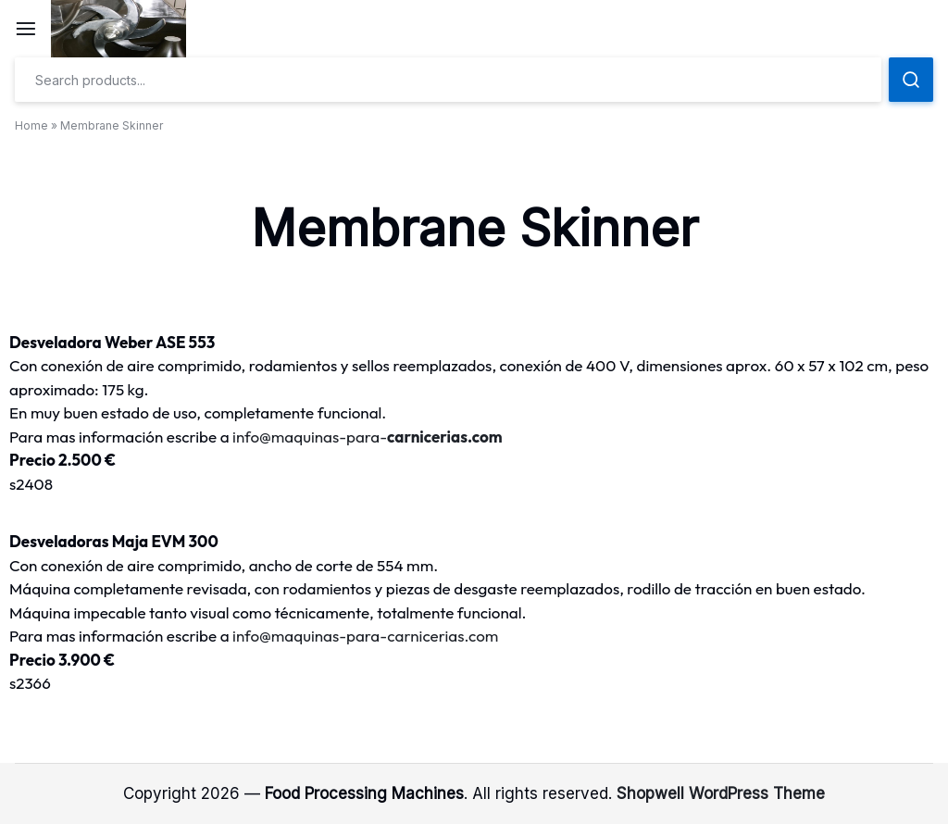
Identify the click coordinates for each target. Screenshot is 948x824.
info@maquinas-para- (367, 436)
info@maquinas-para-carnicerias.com (365, 635)
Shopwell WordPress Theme (721, 793)
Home (31, 125)
